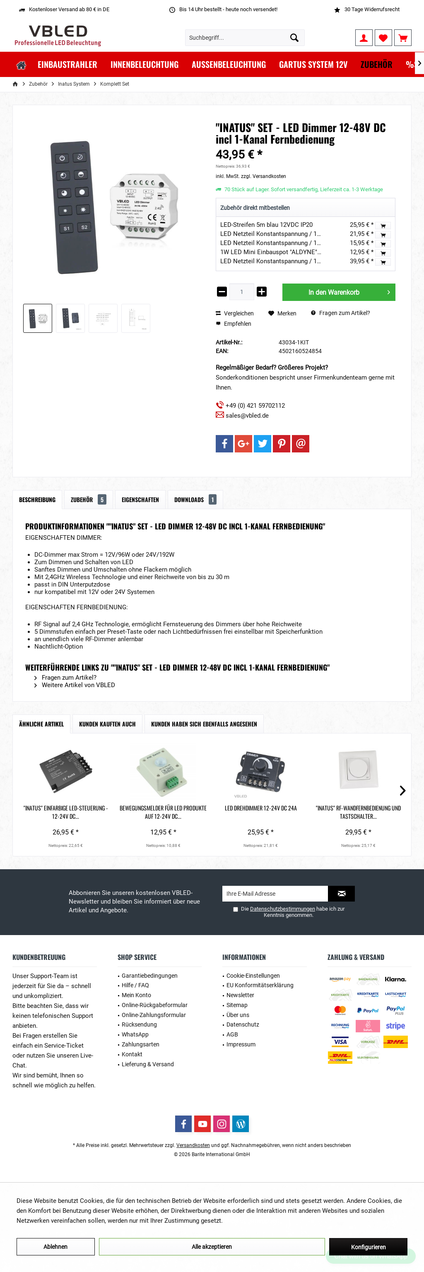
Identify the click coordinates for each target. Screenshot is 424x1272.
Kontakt (132, 1054)
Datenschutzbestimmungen (282, 909)
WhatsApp (135, 1034)
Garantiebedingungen (150, 975)
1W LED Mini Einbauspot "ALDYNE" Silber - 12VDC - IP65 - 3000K (309, 252)
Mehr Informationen (251, 1220)
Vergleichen (235, 313)
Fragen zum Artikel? (340, 313)
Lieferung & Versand (148, 1064)
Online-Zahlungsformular (154, 1015)
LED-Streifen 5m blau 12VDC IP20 (266, 224)
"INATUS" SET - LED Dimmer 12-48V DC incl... (368, 812)
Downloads (195, 499)
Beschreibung (37, 499)
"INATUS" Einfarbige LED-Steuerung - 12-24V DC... (55, 812)
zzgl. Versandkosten (263, 176)
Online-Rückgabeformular (155, 1005)
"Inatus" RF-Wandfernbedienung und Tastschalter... (290, 812)
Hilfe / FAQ (135, 985)
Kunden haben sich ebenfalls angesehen (204, 723)
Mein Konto (136, 995)
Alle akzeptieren (212, 1246)
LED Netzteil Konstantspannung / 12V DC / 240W (287, 261)
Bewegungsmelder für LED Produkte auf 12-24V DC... (134, 812)
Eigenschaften (140, 499)
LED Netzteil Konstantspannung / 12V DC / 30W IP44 (293, 234)
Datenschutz (242, 1024)
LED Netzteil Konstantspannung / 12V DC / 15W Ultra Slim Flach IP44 (315, 243)
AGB (232, 1034)
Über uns (237, 1015)
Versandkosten (193, 1145)
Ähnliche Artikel (41, 723)
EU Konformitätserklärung (260, 985)
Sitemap (237, 1005)
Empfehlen (233, 323)
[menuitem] (403, 37)
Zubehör (88, 499)
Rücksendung (139, 1024)
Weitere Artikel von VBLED (74, 685)
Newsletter (240, 995)
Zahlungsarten (140, 1044)
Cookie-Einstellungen (253, 975)
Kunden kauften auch (107, 723)
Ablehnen (55, 1246)
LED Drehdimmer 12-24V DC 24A (212, 812)
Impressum (240, 1044)
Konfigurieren (368, 1247)
